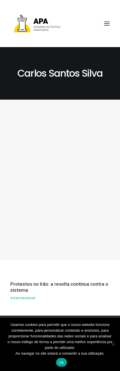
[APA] (60, 23)
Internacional (22, 297)
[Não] (113, 344)
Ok (61, 362)
